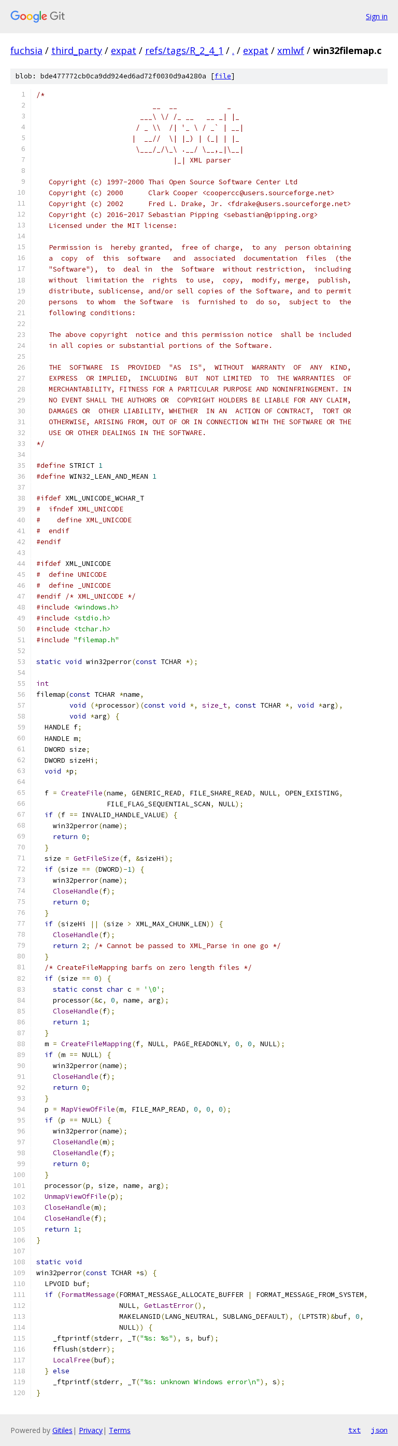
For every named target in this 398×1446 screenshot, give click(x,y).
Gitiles (62, 1430)
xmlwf (290, 50)
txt (354, 1430)
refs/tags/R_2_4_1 (184, 50)
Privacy (91, 1430)
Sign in (377, 16)
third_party (76, 50)
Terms (120, 1430)
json (379, 1430)
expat (123, 50)
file (223, 76)
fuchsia (26, 50)
